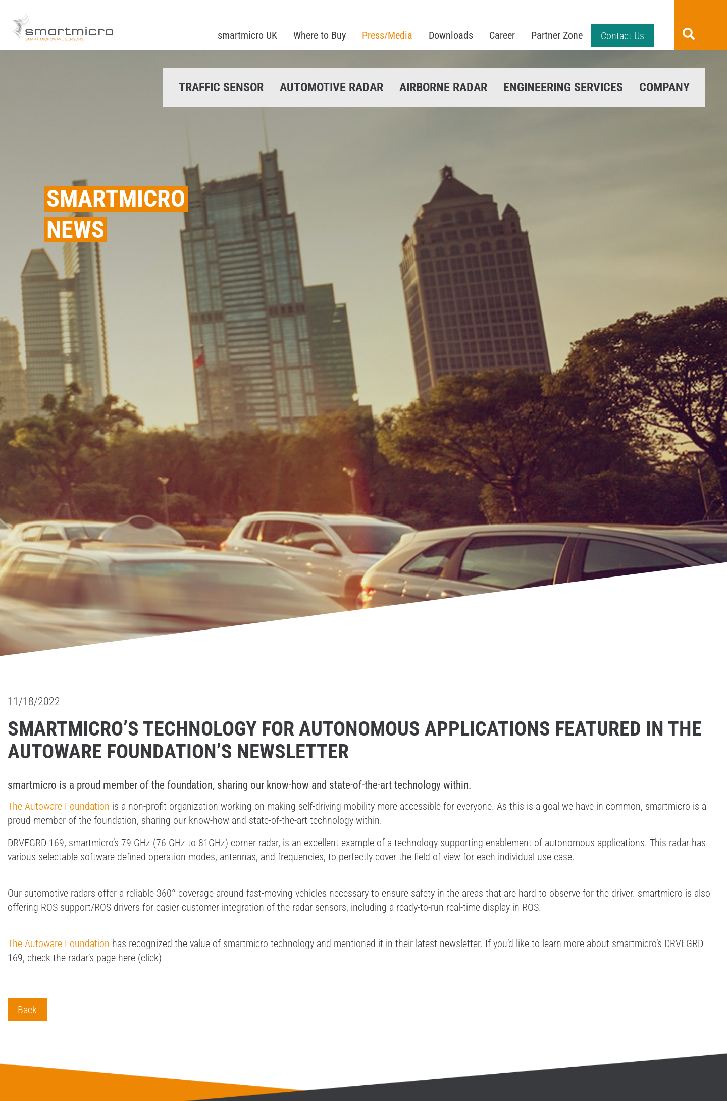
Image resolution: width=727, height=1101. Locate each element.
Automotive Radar (331, 87)
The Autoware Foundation (59, 806)
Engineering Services (563, 87)
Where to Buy (319, 35)
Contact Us (622, 36)
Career (502, 35)
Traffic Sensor (221, 87)
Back (27, 1010)
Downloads (451, 35)
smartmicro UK (247, 35)
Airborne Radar (443, 87)
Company (664, 87)
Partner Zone (557, 35)
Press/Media (387, 35)
